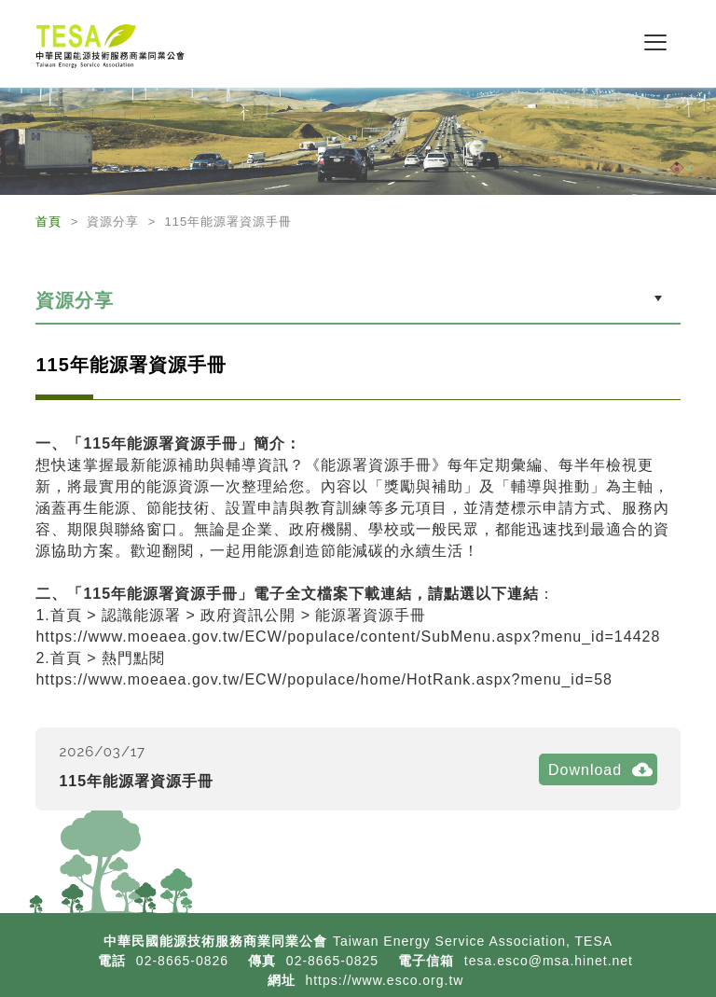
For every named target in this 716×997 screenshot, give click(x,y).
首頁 (50, 221)
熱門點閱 (133, 658)
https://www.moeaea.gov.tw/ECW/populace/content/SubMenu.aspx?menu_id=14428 (347, 636)
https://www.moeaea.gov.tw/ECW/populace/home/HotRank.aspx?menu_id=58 (324, 679)
